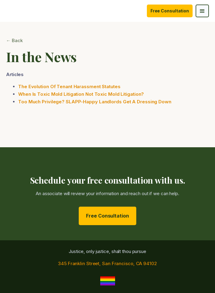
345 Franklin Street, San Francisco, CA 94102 (107, 263)
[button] (202, 11)
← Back (14, 40)
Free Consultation (169, 10)
